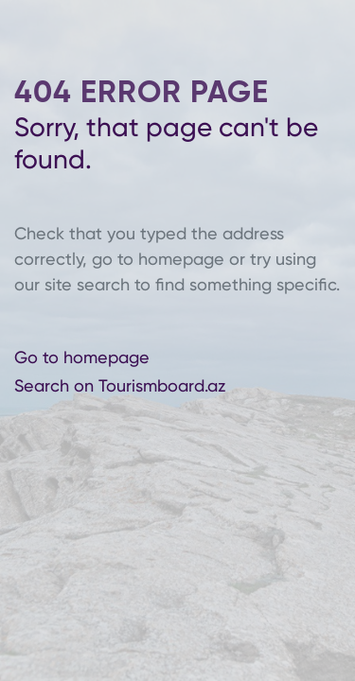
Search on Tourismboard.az (119, 385)
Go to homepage (82, 356)
